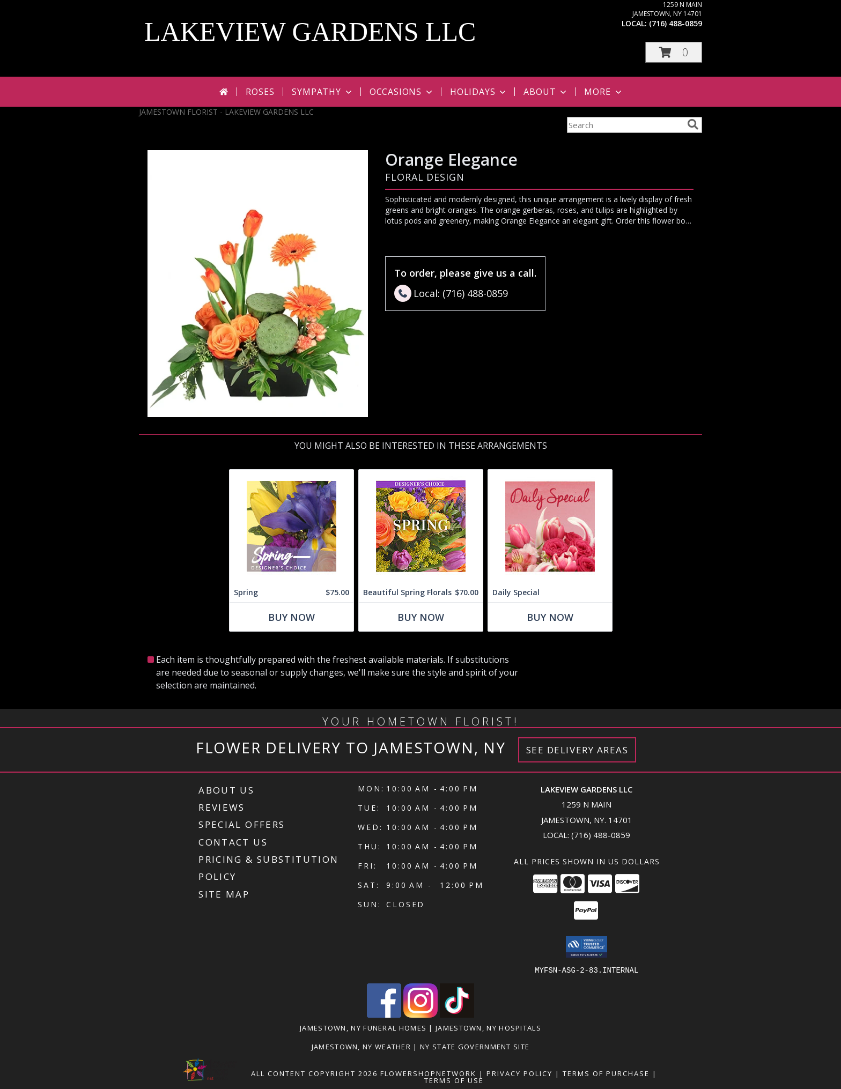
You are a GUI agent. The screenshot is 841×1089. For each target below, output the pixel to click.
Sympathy (322, 92)
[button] (673, 52)
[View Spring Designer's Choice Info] (291, 526)
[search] (693, 124)
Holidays (479, 92)
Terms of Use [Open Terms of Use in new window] (454, 1080)
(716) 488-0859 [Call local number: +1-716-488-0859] (675, 23)
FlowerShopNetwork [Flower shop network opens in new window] (428, 1073)
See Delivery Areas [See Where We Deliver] (577, 750)
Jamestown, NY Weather (361, 1046)
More (603, 92)
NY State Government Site (474, 1046)
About (546, 92)
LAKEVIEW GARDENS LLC (310, 32)
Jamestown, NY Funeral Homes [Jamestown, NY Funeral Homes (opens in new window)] (363, 1027)
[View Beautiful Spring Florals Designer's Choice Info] (421, 526)
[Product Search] (624, 124)
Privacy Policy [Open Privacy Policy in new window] (519, 1073)
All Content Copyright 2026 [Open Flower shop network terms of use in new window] (314, 1073)
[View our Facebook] (384, 1014)
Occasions (402, 92)
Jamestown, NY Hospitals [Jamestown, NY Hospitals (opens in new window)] (488, 1027)
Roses (260, 92)
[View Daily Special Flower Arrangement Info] (550, 526)
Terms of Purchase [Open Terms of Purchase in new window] (606, 1073)
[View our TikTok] (457, 1014)
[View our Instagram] (420, 1014)
